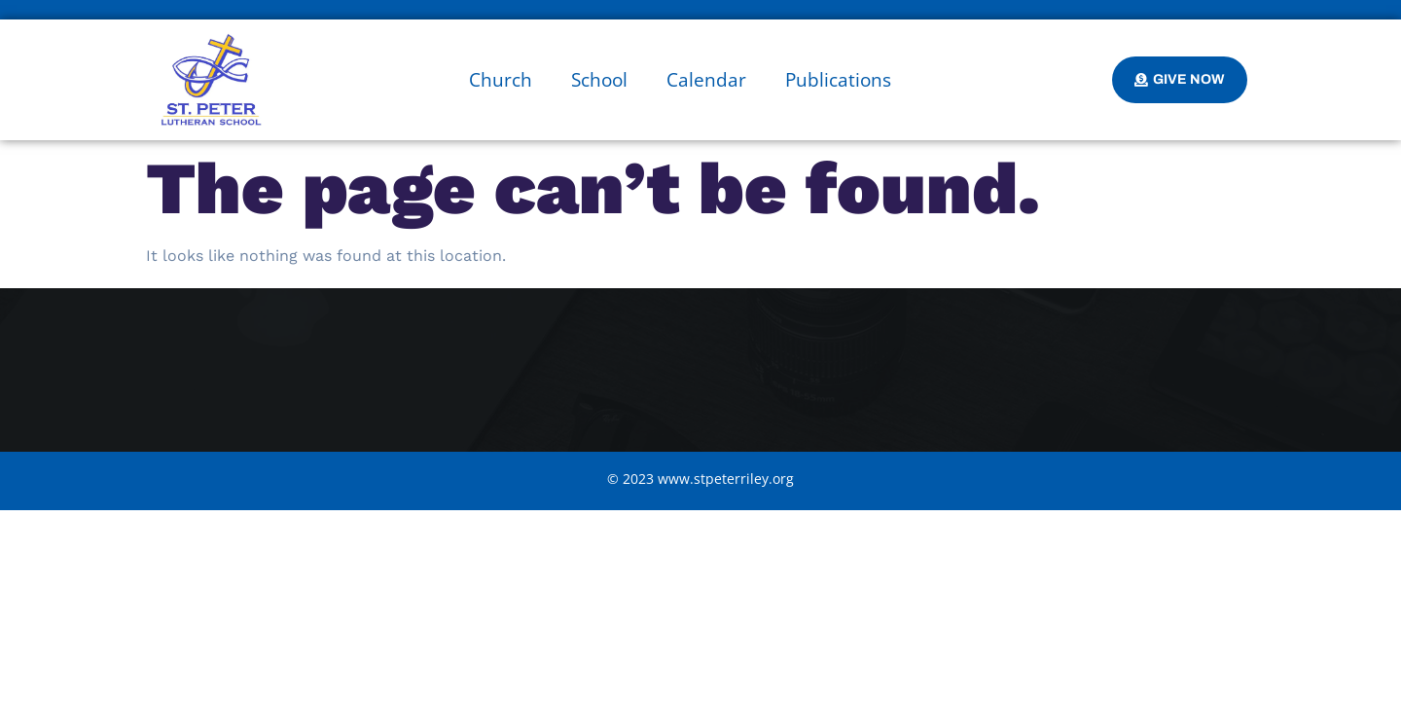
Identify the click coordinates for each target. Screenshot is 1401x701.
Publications (838, 79)
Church (500, 79)
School (599, 79)
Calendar (706, 79)
